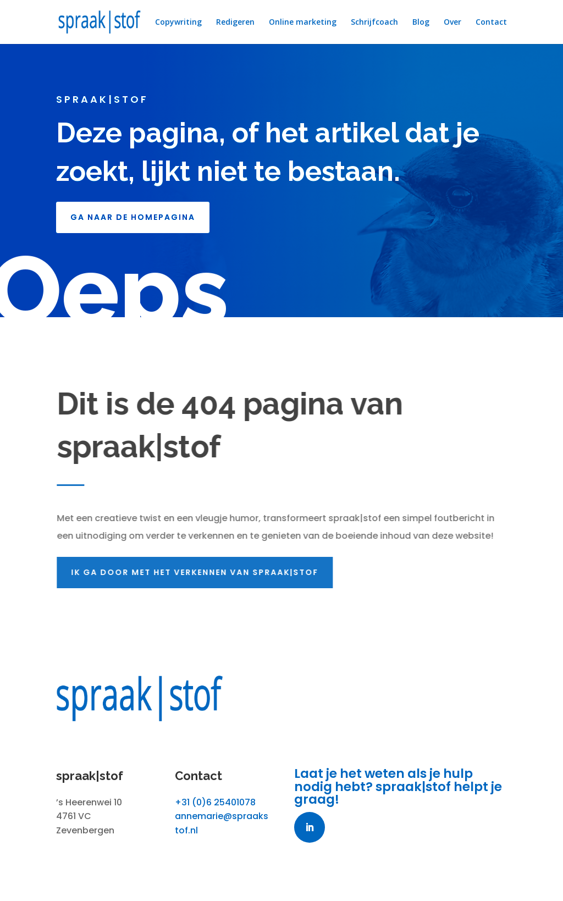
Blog (420, 22)
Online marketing (302, 22)
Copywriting (178, 22)
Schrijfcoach (374, 22)
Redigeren (235, 22)
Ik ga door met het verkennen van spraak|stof (197, 572)
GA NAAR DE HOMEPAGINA (132, 217)
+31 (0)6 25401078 (215, 802)
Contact (491, 22)
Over (452, 22)
